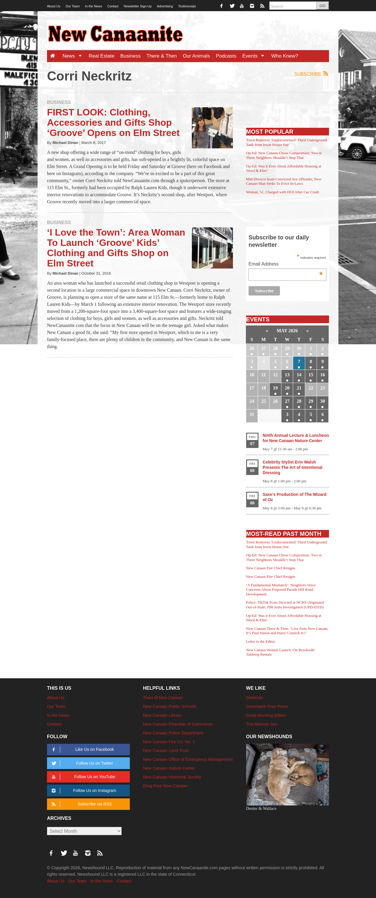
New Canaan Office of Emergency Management (188, 759)
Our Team (73, 6)
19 (275, 387)
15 (310, 374)
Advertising (165, 6)
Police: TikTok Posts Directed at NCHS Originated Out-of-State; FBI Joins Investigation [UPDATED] (285, 604)
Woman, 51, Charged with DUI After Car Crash (282, 192)
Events (255, 56)
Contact (112, 6)
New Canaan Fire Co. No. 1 (169, 741)
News (73, 56)
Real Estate (102, 56)
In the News (93, 6)
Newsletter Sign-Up (138, 6)
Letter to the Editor (260, 641)
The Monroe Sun (262, 724)
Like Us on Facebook (82, 749)
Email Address (286, 264)
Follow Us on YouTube (82, 777)
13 (287, 374)
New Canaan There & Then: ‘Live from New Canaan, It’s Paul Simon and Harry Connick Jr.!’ (287, 630)
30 (299, 348)
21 (299, 387)
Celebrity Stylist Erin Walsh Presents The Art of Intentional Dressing (292, 467)
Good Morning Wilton (266, 715)
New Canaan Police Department (173, 733)
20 (287, 387)
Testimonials (187, 6)
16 (322, 374)
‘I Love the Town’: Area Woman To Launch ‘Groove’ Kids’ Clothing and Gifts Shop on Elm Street (116, 248)
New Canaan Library (162, 715)
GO (322, 6)
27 (263, 348)
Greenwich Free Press (267, 706)
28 (275, 348)
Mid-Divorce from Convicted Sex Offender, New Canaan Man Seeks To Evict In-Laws (283, 181)
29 (287, 348)
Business (130, 56)
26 (251, 348)
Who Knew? (284, 56)
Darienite (254, 697)
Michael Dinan (65, 142)
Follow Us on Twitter (81, 763)
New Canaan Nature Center (169, 768)
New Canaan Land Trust (166, 750)
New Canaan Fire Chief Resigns (271, 568)
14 (299, 374)
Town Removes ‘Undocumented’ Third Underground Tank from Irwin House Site (286, 142)
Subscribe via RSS (81, 804)
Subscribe (311, 74)
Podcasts (226, 56)
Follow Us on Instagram (83, 791)
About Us (53, 6)
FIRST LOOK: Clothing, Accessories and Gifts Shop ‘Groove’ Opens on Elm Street (113, 122)
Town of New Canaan (163, 697)
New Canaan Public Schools (170, 706)
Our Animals (196, 56)
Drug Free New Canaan (165, 785)
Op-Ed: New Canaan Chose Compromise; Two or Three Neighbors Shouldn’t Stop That (284, 155)
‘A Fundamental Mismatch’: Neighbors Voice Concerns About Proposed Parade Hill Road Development (281, 589)
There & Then (162, 56)
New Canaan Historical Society (172, 777)
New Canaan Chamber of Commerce (178, 724)
